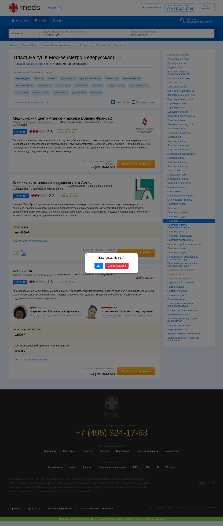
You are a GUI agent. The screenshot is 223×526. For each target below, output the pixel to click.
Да (98, 265)
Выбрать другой (117, 265)
